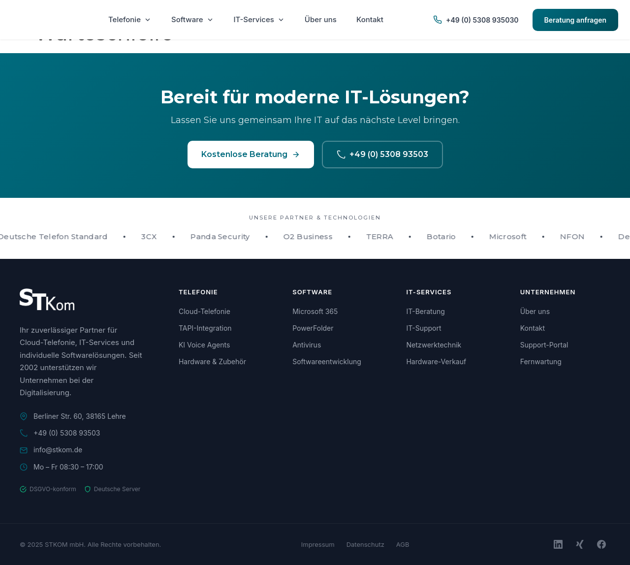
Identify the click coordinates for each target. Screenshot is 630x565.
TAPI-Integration (205, 328)
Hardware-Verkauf (436, 361)
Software (192, 19)
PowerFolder (312, 328)
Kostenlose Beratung (250, 154)
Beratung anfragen (575, 20)
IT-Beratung (425, 311)
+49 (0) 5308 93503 (382, 154)
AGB (403, 544)
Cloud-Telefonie (204, 311)
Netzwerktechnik (433, 345)
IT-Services (259, 19)
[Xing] (580, 544)
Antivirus (306, 345)
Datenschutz (365, 544)
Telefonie (130, 19)
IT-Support (423, 328)
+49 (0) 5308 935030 (475, 19)
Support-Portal (544, 345)
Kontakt (369, 19)
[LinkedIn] (558, 544)
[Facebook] (601, 544)
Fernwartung (541, 361)
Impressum (318, 544)
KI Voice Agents (204, 345)
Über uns (321, 19)
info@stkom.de (57, 449)
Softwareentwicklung (326, 361)
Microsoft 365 (315, 311)
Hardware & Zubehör (212, 361)
